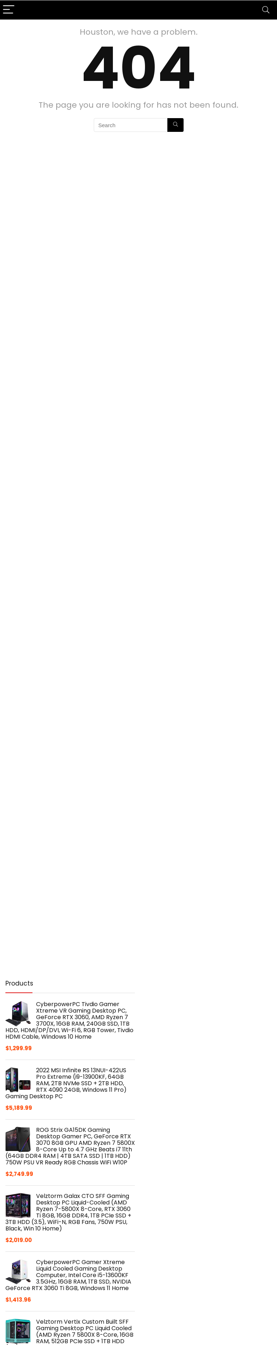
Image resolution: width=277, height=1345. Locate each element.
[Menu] (8, 10)
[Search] (265, 10)
